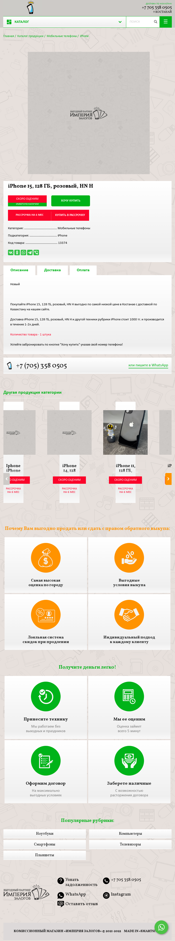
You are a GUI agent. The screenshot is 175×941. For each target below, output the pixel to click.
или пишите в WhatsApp (148, 365)
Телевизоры (130, 845)
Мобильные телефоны (62, 36)
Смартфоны (44, 845)
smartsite (150, 932)
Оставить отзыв (81, 905)
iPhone (84, 36)
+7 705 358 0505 (157, 7)
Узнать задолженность (81, 884)
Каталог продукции (30, 36)
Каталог (18, 22)
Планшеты (44, 856)
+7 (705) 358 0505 (41, 366)
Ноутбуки (44, 834)
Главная (8, 36)
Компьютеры (130, 834)
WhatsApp (75, 895)
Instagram (121, 895)
